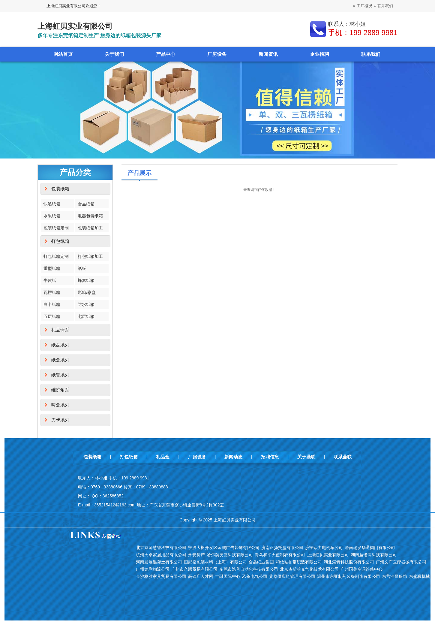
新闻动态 (233, 456)
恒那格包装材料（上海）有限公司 (215, 562)
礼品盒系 (60, 329)
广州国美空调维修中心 (361, 569)
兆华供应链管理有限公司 (292, 576)
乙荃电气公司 (254, 576)
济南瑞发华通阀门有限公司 (370, 547)
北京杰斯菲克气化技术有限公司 (309, 569)
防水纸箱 (86, 304)
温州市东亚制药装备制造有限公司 (348, 576)
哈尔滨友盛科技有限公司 (230, 554)
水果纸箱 (52, 215)
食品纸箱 (86, 203)
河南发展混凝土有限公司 (159, 562)
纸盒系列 (60, 359)
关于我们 (114, 54)
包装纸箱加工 (90, 227)
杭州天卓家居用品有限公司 (161, 554)
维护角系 (60, 389)
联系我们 (385, 6)
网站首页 (63, 54)
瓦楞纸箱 (52, 292)
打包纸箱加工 (90, 256)
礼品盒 (163, 456)
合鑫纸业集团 (261, 562)
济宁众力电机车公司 (324, 547)
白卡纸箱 (52, 304)
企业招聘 (319, 54)
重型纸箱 (52, 268)
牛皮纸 (50, 280)
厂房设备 (216, 54)
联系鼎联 (343, 456)
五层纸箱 (52, 316)
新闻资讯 (268, 54)
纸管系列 (60, 374)
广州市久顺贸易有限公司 (194, 569)
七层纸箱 (86, 316)
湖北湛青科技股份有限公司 (349, 562)
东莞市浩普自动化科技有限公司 (248, 569)
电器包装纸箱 (90, 215)
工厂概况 (364, 6)
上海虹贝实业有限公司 (328, 554)
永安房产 (196, 554)
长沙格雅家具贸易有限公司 (161, 576)
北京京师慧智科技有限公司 (161, 547)
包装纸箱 (60, 188)
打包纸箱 (60, 241)
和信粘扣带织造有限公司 (299, 562)
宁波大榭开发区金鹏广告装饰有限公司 (224, 547)
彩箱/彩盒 (87, 292)
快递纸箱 (52, 203)
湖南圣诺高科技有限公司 (374, 554)
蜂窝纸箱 (86, 280)
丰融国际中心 (227, 576)
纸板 (82, 268)
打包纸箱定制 (56, 256)
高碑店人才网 (200, 576)
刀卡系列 (60, 419)
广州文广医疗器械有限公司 (401, 562)
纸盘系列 (60, 344)
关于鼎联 (306, 456)
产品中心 (165, 54)
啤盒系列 (60, 404)
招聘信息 (270, 456)
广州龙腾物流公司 (153, 569)
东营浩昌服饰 (394, 576)
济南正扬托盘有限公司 (282, 547)
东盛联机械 (419, 576)
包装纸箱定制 (56, 227)
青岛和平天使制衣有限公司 (280, 554)
